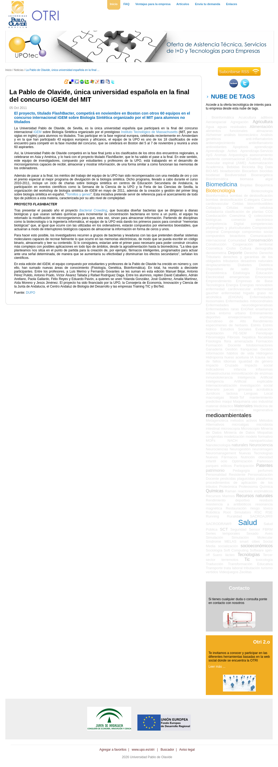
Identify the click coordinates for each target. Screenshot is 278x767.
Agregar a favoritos (112, 749)
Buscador (167, 749)
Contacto (239, 588)
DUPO (30, 292)
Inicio (8, 70)
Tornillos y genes (79, 194)
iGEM (37, 132)
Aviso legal (187, 749)
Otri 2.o (261, 642)
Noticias (19, 70)
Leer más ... (216, 666)
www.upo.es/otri (143, 749)
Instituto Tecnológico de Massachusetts (149, 132)
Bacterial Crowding (93, 210)
